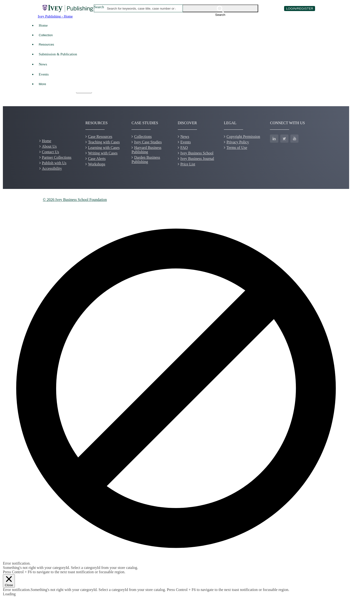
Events (44, 74)
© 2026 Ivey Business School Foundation (75, 200)
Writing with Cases (103, 153)
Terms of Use (237, 148)
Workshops (96, 164)
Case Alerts (97, 159)
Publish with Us (54, 163)
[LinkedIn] (274, 138)
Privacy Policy (238, 142)
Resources (46, 44)
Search (99, 7)
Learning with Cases (104, 148)
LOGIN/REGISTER (299, 8)
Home (43, 25)
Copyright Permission (243, 136)
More (42, 84)
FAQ (184, 148)
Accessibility (52, 168)
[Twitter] (284, 138)
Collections (143, 136)
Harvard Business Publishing (146, 150)
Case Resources (100, 136)
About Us (49, 146)
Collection (46, 35)
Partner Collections (57, 157)
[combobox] (141, 8)
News (43, 64)
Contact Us (50, 152)
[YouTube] (294, 138)
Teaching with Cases (104, 142)
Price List (187, 164)
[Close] (9, 580)
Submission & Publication (58, 54)
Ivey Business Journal (197, 159)
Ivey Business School (197, 153)
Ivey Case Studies (148, 142)
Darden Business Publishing (145, 159)
